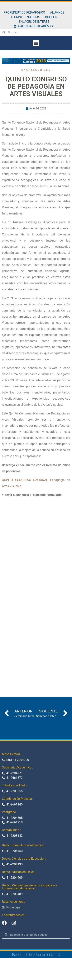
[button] (36, 43)
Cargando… (36, 591)
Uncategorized (36, 69)
